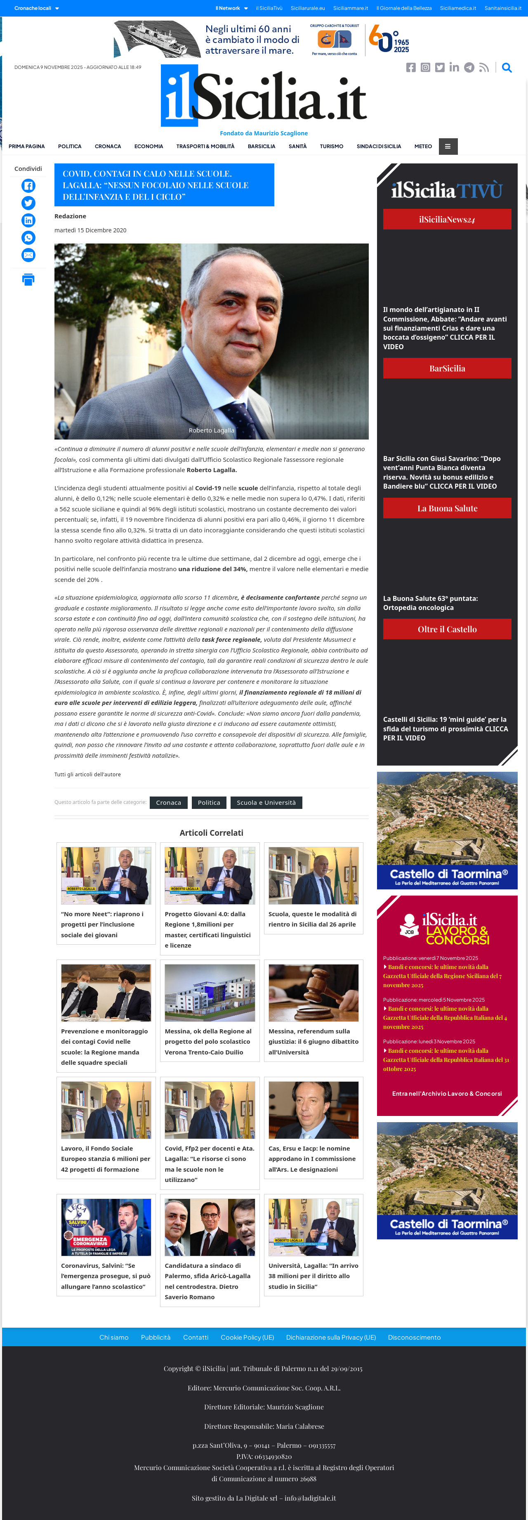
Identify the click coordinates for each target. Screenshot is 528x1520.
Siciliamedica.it (458, 8)
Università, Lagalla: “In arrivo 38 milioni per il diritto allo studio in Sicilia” (313, 1276)
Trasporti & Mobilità (206, 146)
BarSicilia (262, 146)
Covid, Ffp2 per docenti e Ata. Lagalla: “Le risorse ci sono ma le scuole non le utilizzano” (210, 1164)
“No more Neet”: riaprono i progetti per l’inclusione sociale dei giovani (102, 924)
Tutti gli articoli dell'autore (87, 774)
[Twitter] (28, 203)
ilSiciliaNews (447, 219)
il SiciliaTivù (269, 8)
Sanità (298, 146)
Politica (70, 146)
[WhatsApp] (28, 238)
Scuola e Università (266, 802)
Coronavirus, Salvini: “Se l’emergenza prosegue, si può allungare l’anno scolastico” (106, 1276)
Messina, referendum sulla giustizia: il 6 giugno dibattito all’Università (314, 1041)
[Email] (28, 255)
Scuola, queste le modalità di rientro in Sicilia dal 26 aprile (313, 919)
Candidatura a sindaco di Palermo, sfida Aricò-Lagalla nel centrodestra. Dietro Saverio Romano (207, 1281)
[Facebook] (28, 186)
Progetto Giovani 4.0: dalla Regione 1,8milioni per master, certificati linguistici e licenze (208, 930)
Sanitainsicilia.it (503, 8)
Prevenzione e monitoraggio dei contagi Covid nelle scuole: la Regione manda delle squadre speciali (104, 1047)
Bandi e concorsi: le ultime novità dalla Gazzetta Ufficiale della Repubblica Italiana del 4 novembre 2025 (445, 1018)
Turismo (332, 146)
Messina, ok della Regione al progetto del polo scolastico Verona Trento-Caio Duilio (208, 1041)
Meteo (423, 146)
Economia (148, 146)
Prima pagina (27, 146)
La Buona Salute (447, 507)
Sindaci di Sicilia (379, 146)
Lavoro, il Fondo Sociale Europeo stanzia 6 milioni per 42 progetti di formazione (105, 1158)
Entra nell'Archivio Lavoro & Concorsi (447, 1093)
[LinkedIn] (28, 220)
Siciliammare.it (350, 8)
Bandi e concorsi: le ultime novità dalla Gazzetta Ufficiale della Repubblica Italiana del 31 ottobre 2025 (446, 1060)
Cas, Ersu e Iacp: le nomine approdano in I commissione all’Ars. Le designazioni (312, 1158)
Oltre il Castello (447, 628)
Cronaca (108, 146)
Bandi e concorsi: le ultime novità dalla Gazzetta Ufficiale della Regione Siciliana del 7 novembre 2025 (442, 976)
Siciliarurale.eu (308, 8)
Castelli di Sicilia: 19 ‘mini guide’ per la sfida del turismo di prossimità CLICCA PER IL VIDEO (445, 728)
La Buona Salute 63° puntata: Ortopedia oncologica (430, 603)
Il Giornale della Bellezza (404, 8)
